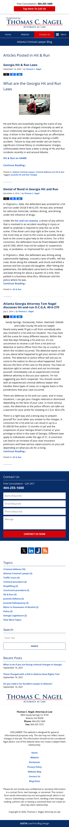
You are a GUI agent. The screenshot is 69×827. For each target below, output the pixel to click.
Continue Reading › (14, 165)
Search (34, 646)
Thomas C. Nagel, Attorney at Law (43, 811)
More (63, 34)
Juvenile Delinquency (15, 602)
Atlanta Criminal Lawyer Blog (35, 22)
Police (8, 611)
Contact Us (44, 34)
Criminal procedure (15, 581)
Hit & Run (59, 172)
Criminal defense (43, 172)
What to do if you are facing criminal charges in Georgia (32, 664)
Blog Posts (34, 781)
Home (8, 34)
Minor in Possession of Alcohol (20, 607)
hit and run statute (26, 220)
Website (25, 34)
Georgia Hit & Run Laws (20, 65)
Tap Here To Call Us (34, 8)
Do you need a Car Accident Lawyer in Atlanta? (27, 683)
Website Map (34, 771)
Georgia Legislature (15, 615)
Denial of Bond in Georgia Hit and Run (30, 189)
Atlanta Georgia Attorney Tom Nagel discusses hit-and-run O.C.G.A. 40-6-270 (31, 305)
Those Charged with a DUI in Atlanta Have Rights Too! (31, 674)
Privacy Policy (34, 767)
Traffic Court (11, 577)
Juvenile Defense (13, 598)
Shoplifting (10, 586)
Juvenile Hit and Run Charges (24, 175)
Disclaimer (34, 762)
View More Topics (12, 619)
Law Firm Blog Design (34, 823)
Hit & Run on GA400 (15, 158)
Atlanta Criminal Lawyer (24, 172)
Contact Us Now (34, 534)
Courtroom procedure (16, 590)
